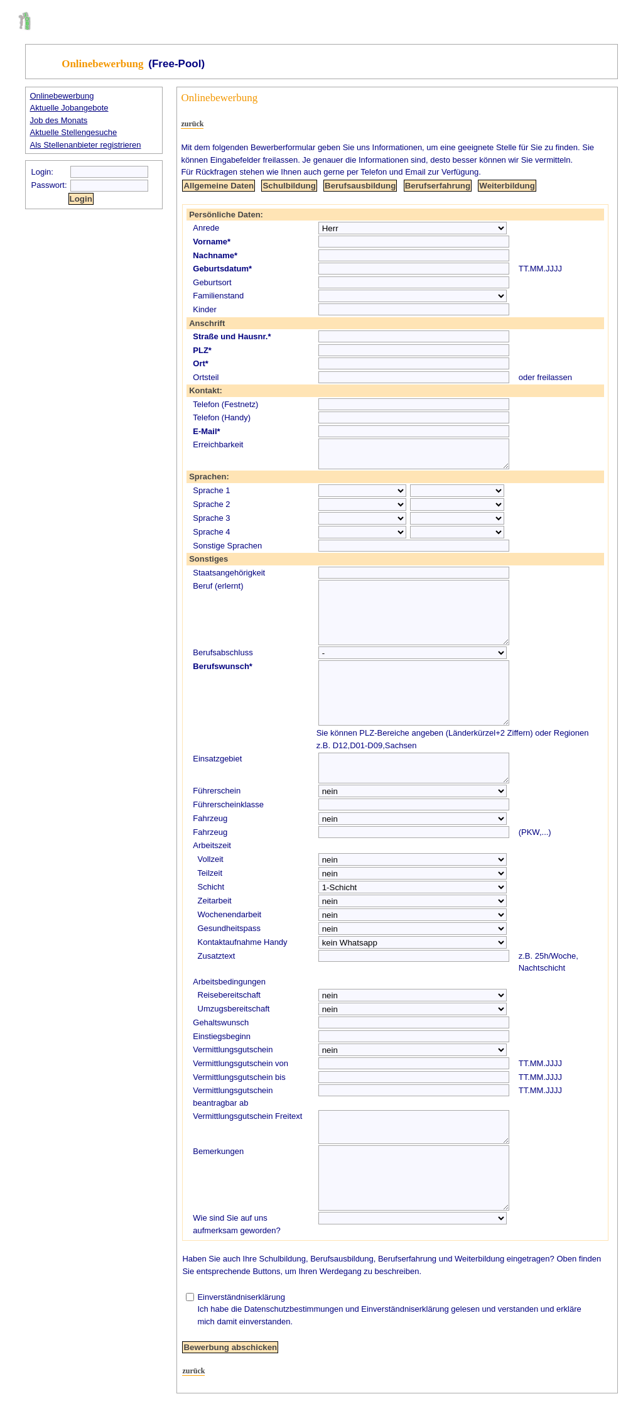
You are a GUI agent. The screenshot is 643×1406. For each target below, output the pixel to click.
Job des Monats (59, 120)
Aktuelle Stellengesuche (73, 132)
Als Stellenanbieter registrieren (85, 145)
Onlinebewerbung (62, 96)
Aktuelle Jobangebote (69, 107)
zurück (192, 123)
